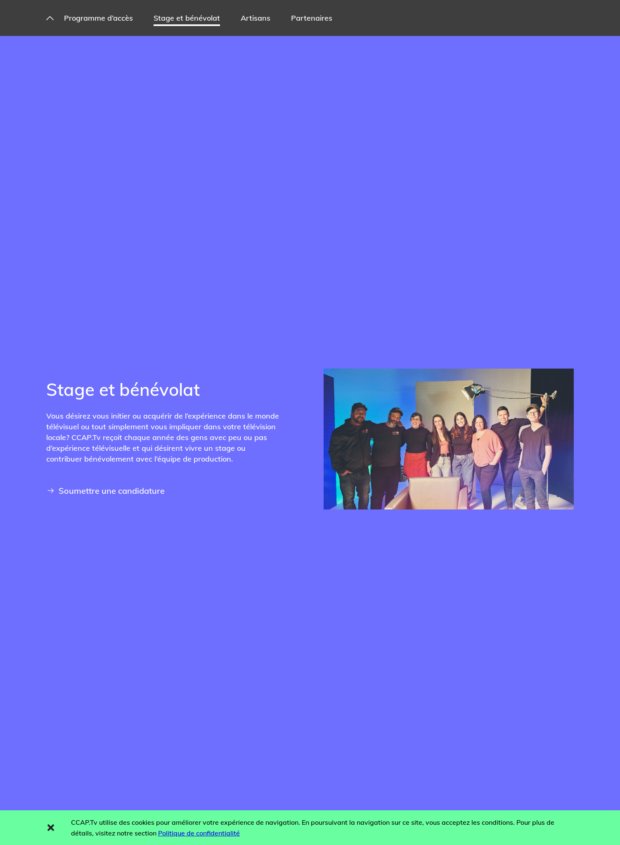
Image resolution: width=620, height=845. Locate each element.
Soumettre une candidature (106, 491)
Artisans (255, 18)
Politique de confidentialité (199, 833)
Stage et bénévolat (187, 18)
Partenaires (311, 18)
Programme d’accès (98, 18)
